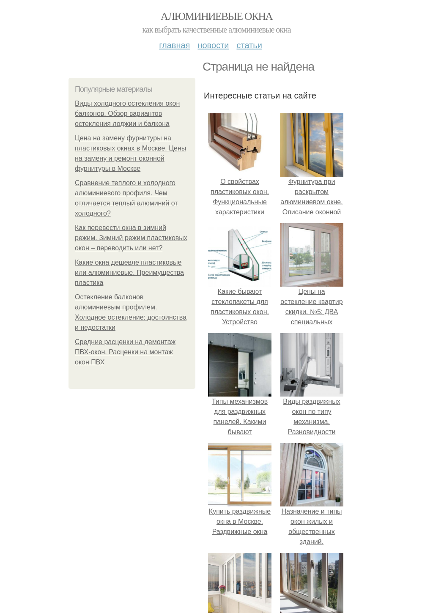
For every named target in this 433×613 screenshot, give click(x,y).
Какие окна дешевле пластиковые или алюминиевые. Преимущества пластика (129, 272)
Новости (213, 45)
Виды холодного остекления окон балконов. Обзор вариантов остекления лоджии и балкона (127, 113)
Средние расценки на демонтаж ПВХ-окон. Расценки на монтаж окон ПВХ (125, 352)
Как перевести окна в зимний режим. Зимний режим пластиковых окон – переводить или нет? (131, 238)
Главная (174, 45)
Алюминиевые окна (216, 16)
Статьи (249, 45)
